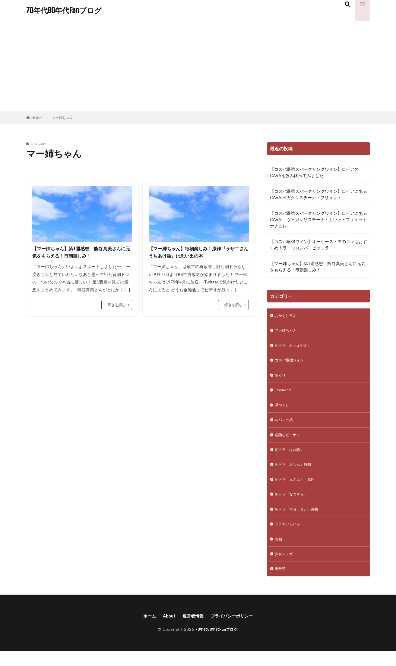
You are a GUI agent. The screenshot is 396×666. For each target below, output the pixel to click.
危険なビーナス (289, 441)
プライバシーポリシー (235, 630)
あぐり (281, 378)
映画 (279, 551)
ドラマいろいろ (289, 535)
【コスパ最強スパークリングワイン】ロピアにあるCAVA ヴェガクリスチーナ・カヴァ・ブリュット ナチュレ (318, 219)
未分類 (281, 582)
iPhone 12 (284, 394)
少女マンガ (285, 566)
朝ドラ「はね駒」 (292, 457)
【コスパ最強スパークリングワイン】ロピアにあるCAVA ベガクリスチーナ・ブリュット (318, 194)
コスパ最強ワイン (292, 363)
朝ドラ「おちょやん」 (296, 347)
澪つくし (283, 410)
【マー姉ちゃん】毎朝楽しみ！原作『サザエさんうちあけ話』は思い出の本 (197, 253)
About (166, 630)
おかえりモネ (287, 316)
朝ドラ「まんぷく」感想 (298, 488)
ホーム (144, 630)
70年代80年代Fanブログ (64, 10)
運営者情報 (192, 630)
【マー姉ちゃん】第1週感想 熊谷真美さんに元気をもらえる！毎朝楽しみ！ (80, 253)
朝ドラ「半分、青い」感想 (300, 519)
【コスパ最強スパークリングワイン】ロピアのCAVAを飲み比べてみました (314, 172)
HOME (37, 117)
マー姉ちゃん (62, 117)
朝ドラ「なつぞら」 (294, 504)
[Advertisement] (198, 66)
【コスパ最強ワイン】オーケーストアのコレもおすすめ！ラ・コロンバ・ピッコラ (318, 244)
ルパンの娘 (285, 425)
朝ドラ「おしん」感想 (296, 472)
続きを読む (117, 307)
